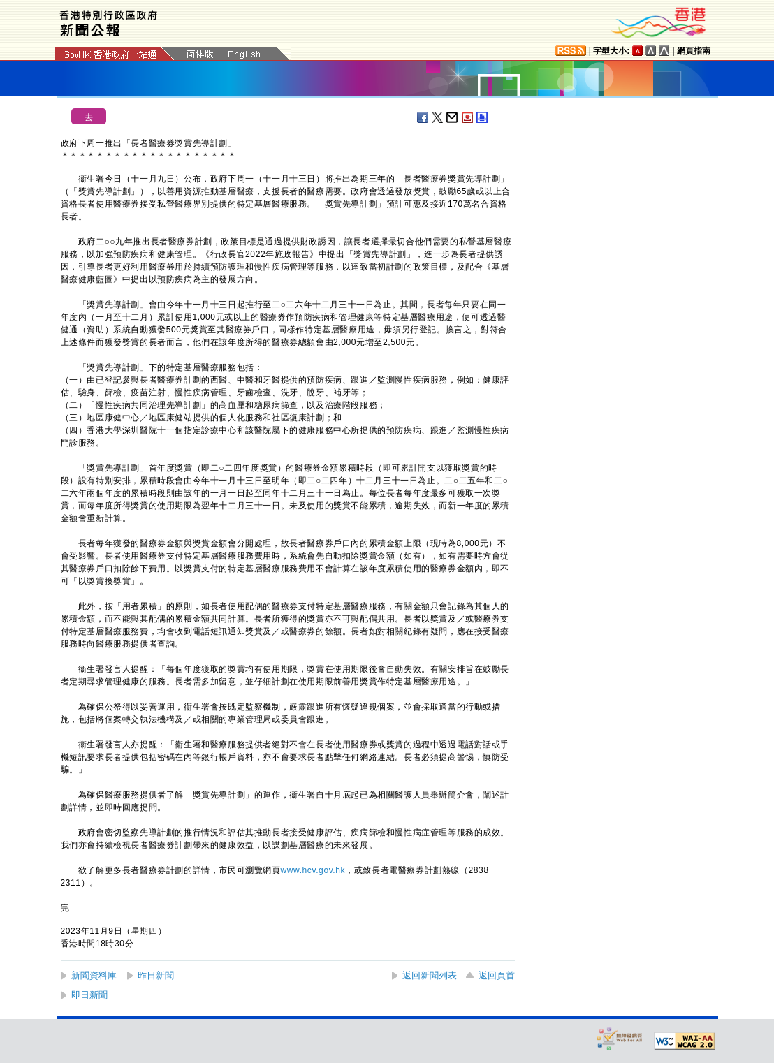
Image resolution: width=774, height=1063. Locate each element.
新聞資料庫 (94, 975)
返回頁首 (497, 975)
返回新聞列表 (429, 975)
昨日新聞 (156, 975)
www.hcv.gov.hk (313, 870)
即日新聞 (89, 995)
